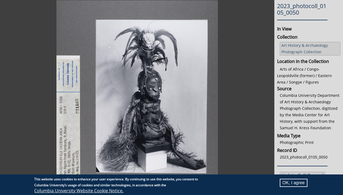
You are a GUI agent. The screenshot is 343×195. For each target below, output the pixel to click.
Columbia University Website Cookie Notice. (78, 191)
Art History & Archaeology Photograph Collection (304, 48)
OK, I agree (293, 182)
